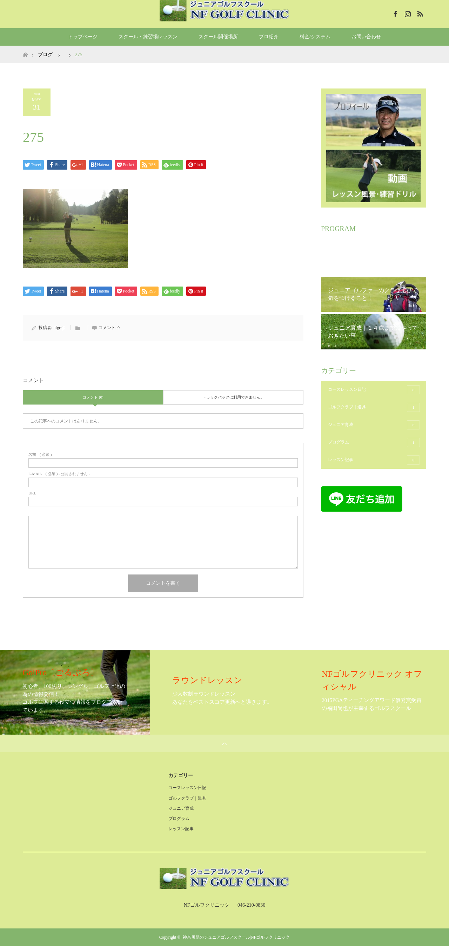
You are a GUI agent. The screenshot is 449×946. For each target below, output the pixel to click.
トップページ (83, 36)
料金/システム (315, 36)
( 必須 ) (40, 454)
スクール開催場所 (218, 36)
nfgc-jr (59, 327)
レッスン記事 (374, 460)
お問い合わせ (366, 36)
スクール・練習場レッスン (148, 36)
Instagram (407, 12)
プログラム (374, 442)
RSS (419, 12)
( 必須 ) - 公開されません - (59, 474)
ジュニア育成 (374, 424)
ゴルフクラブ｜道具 (374, 407)
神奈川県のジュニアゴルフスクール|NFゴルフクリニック (236, 937)
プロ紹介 (269, 36)
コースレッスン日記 (374, 389)
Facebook (394, 12)
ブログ (45, 54)
